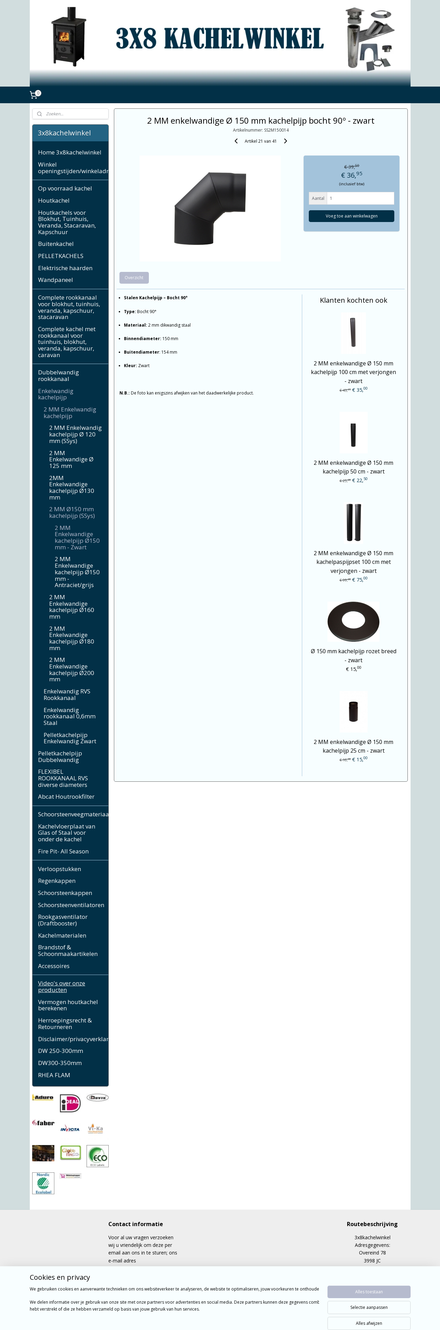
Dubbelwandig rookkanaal (58, 375)
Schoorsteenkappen (65, 893)
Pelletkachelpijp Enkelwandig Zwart (70, 738)
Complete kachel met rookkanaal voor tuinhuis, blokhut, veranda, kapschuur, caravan (67, 342)
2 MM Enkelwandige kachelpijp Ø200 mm (71, 669)
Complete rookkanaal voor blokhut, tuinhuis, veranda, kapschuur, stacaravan (69, 307)
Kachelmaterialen (62, 935)
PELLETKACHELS (60, 256)
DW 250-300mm (60, 1051)
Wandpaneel (55, 280)
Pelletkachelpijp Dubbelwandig (60, 756)
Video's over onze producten (61, 986)
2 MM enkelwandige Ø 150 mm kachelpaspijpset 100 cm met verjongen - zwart (353, 562)
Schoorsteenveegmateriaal (73, 814)
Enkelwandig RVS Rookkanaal (67, 694)
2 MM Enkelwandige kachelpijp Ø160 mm (71, 606)
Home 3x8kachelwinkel (69, 152)
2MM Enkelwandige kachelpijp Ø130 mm (71, 487)
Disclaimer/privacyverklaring (73, 1039)
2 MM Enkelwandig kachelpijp (70, 412)
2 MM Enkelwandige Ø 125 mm (71, 459)
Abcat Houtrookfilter (66, 796)
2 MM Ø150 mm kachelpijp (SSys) (72, 512)
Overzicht (134, 278)
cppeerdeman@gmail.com (137, 1268)
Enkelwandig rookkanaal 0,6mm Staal (70, 716)
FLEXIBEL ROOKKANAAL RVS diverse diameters (63, 778)
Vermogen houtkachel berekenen (68, 1005)
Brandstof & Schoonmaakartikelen (68, 950)
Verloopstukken (59, 869)
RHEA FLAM (54, 1075)
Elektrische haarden (65, 268)
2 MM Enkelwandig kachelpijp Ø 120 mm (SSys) (75, 434)
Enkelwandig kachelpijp (55, 394)
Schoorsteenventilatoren (71, 905)
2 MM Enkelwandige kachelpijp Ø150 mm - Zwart (77, 537)
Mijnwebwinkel (298, 1317)
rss (210, 1317)
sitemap (196, 1317)
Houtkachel (54, 200)
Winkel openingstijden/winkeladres (73, 167)
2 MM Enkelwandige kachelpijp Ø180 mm (71, 638)
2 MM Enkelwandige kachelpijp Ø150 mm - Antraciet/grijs (77, 572)
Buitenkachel (56, 244)
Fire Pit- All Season (63, 851)
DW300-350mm (60, 1063)
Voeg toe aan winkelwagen (352, 216)
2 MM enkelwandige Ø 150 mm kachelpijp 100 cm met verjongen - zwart (353, 372)
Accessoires (54, 966)
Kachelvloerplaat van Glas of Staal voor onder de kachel (66, 832)
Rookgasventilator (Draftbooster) (63, 920)
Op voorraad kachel (65, 188)
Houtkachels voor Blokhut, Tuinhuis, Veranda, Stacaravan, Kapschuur (67, 222)
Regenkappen (56, 881)
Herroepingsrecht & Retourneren (65, 1023)
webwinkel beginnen (237, 1317)
